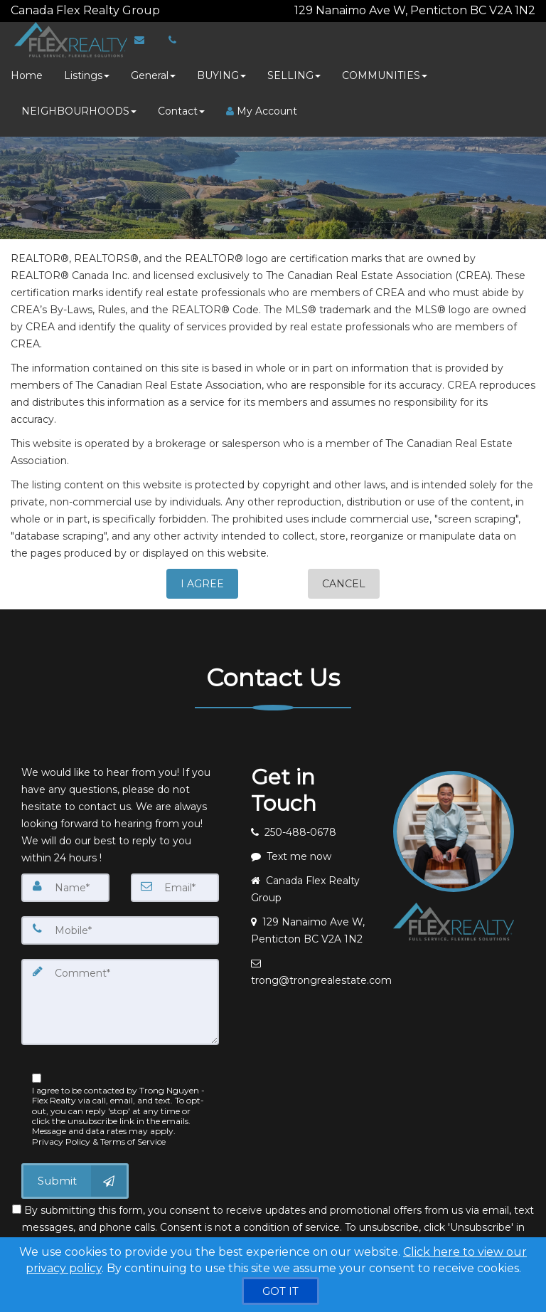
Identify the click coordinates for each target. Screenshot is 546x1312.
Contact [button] (181, 105)
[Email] (175, 882)
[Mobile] (120, 924)
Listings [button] (86, 69)
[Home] (65, 34)
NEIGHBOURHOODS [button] (78, 105)
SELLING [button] (294, 69)
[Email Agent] (142, 34)
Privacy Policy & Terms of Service (99, 1135)
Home (27, 69)
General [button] (153, 69)
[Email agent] (311, 966)
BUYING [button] (221, 69)
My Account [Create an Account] (261, 105)
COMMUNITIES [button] (384, 69)
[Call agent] (161, 7)
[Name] (65, 882)
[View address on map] (311, 925)
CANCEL (343, 578)
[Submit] (75, 1174)
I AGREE (202, 578)
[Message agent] (311, 850)
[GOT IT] (280, 1291)
